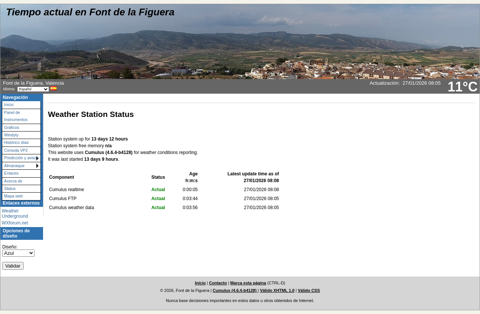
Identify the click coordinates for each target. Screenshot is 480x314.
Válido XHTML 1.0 (277, 290)
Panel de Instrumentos (15, 116)
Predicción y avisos (21, 158)
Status (10, 188)
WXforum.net (15, 223)
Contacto (218, 283)
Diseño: (10, 247)
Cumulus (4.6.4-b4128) (235, 290)
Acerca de (13, 181)
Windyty (11, 135)
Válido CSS (309, 290)
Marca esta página (248, 283)
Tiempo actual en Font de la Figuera (90, 12)
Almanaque (14, 165)
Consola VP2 (16, 150)
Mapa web (13, 196)
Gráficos (11, 127)
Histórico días (16, 142)
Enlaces (11, 173)
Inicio (8, 104)
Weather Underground (15, 213)
